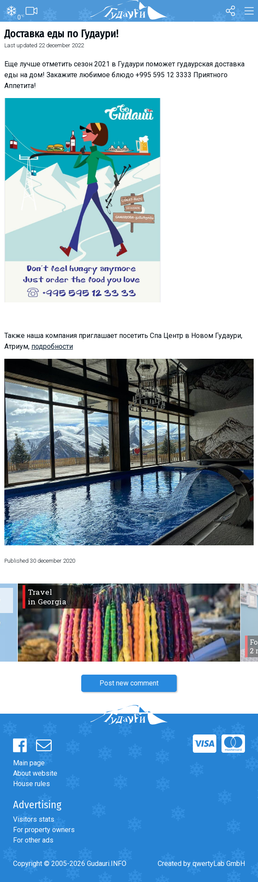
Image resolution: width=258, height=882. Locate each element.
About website (35, 773)
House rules (31, 784)
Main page (29, 763)
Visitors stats (33, 819)
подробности (52, 346)
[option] (129, 623)
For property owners (44, 830)
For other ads (33, 840)
